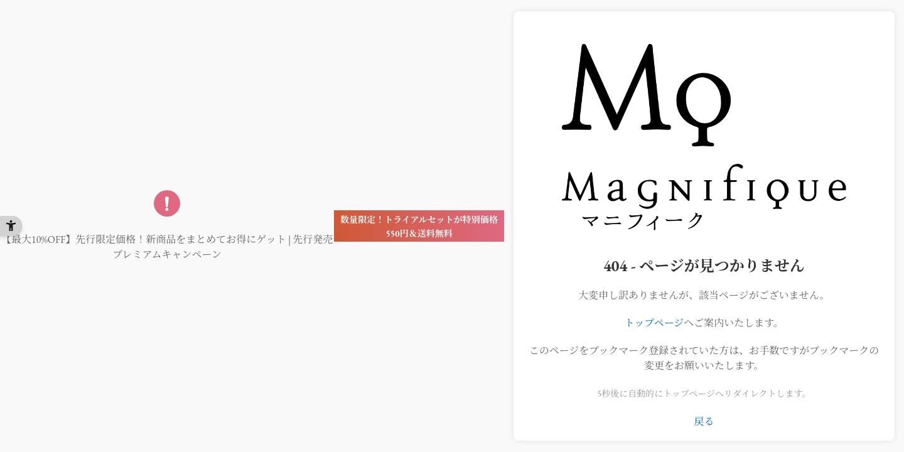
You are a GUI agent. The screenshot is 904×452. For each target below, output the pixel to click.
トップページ (654, 323)
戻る (704, 421)
